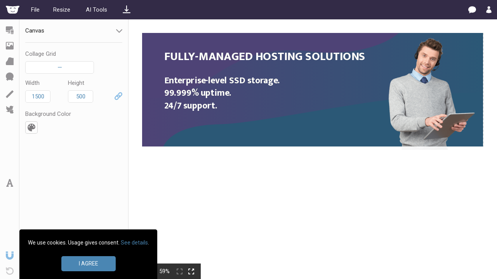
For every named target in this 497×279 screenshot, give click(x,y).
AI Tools (96, 9)
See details (134, 242)
